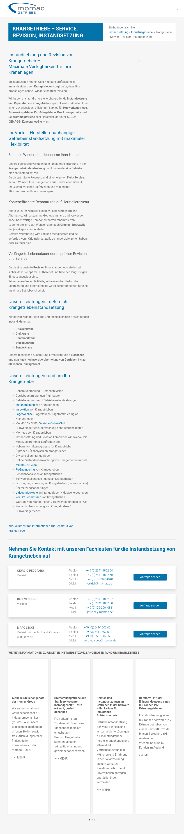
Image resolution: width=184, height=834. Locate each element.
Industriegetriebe (142, 32)
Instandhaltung (25, 405)
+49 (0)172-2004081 (99, 607)
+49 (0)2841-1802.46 (97, 627)
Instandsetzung (118, 32)
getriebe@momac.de (99, 612)
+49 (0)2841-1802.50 (99, 575)
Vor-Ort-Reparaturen (28, 497)
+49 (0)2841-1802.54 (99, 570)
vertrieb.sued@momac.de (100, 640)
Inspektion (22, 409)
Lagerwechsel (24, 414)
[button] (90, 819)
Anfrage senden (150, 577)
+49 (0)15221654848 (99, 579)
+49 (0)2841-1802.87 (99, 599)
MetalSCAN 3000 (27, 465)
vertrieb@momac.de (99, 583)
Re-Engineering (25, 469)
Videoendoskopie (27, 492)
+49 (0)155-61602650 (97, 636)
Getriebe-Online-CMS (52, 423)
